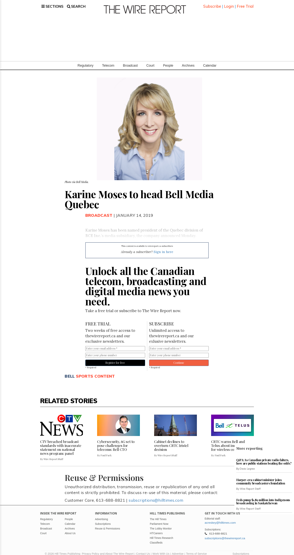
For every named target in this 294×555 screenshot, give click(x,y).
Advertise (178, 550)
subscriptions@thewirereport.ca (225, 534)
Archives (188, 62)
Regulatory (86, 62)
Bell (70, 372)
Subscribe (212, 4)
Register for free (115, 359)
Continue (178, 359)
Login (229, 4)
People (168, 62)
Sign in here (163, 248)
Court (150, 62)
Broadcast (130, 62)
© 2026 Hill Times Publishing (63, 550)
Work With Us (160, 550)
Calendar (209, 62)
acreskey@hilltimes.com (220, 519)
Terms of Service (196, 550)
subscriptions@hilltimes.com (156, 496)
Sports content (95, 372)
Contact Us (143, 550)
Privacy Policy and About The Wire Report (108, 550)
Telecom (108, 62)
